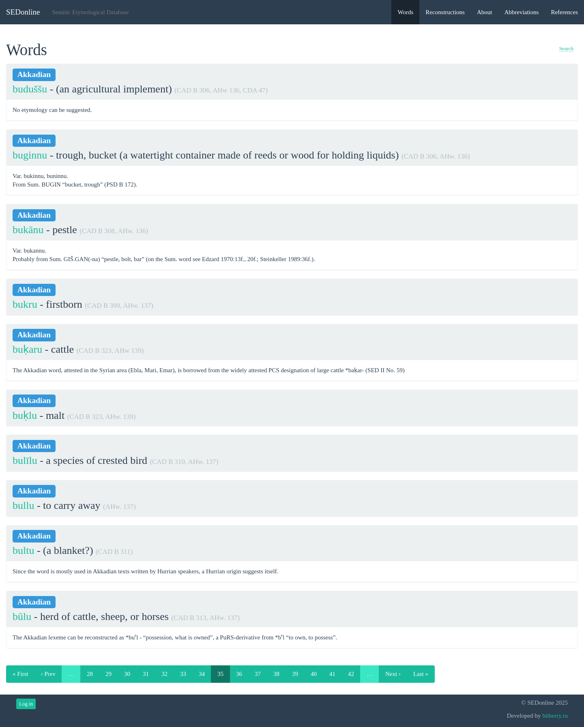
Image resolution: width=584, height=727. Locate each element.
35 (220, 674)
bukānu (28, 230)
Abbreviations (521, 12)
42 (351, 674)
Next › (393, 674)
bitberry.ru (555, 715)
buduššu (30, 89)
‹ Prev (48, 674)
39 (295, 674)
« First (20, 674)
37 (258, 674)
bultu (23, 550)
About (484, 12)
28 (90, 674)
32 (164, 674)
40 (314, 674)
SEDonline (23, 12)
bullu (23, 505)
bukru (25, 304)
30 (127, 674)
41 (332, 674)
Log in (26, 704)
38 (276, 674)
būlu (22, 616)
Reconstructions (445, 12)
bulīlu (25, 460)
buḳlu (25, 415)
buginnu (30, 155)
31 (146, 674)
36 (239, 674)
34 (202, 674)
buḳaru (27, 349)
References (564, 12)
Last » (420, 674)
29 (108, 674)
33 (183, 674)
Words (405, 12)
